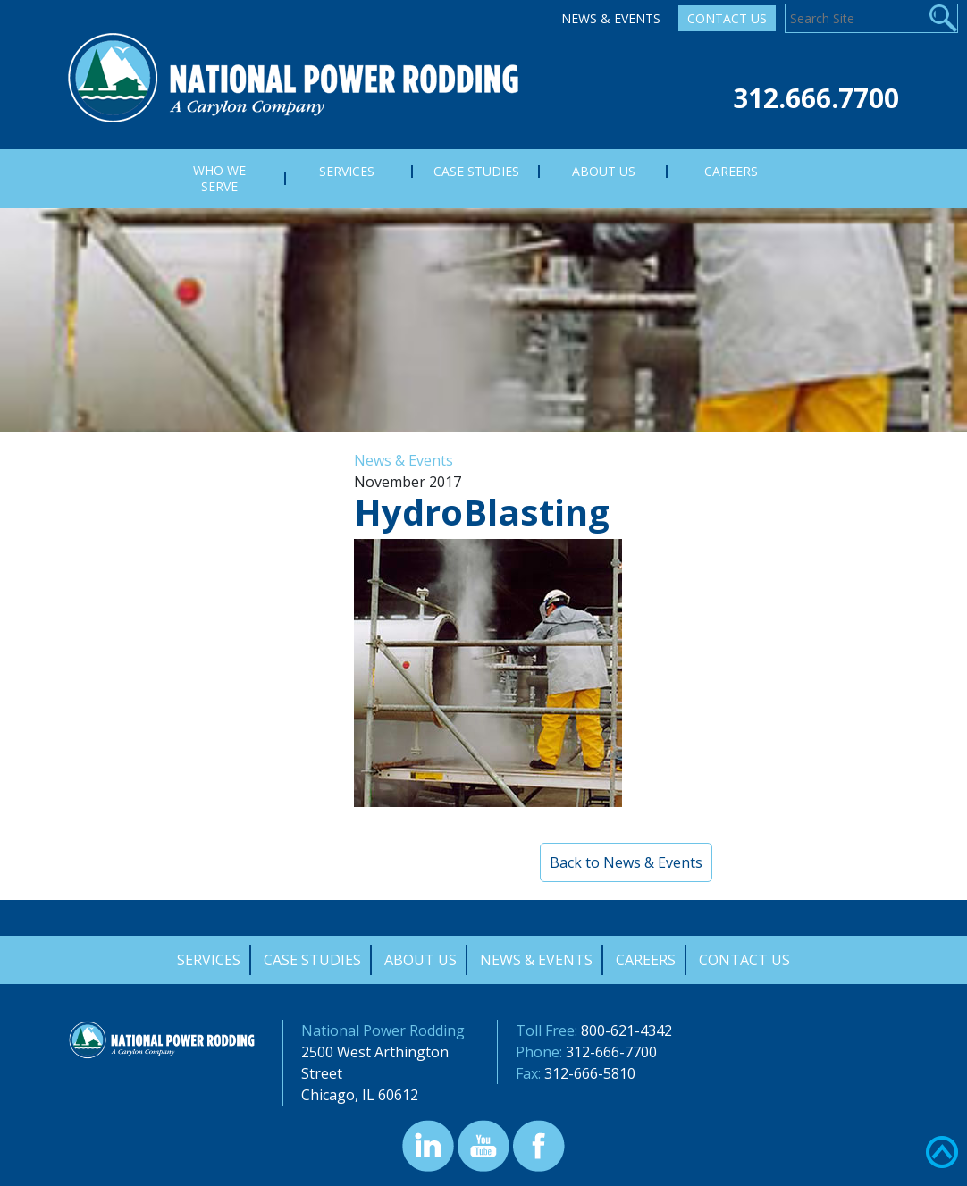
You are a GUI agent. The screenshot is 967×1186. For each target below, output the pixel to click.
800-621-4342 (626, 1030)
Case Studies (312, 960)
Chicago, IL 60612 (359, 1095)
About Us (420, 960)
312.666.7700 (816, 98)
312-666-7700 (611, 1052)
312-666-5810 (589, 1073)
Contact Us (727, 18)
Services (208, 960)
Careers (646, 960)
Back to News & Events (626, 862)
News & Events (610, 18)
